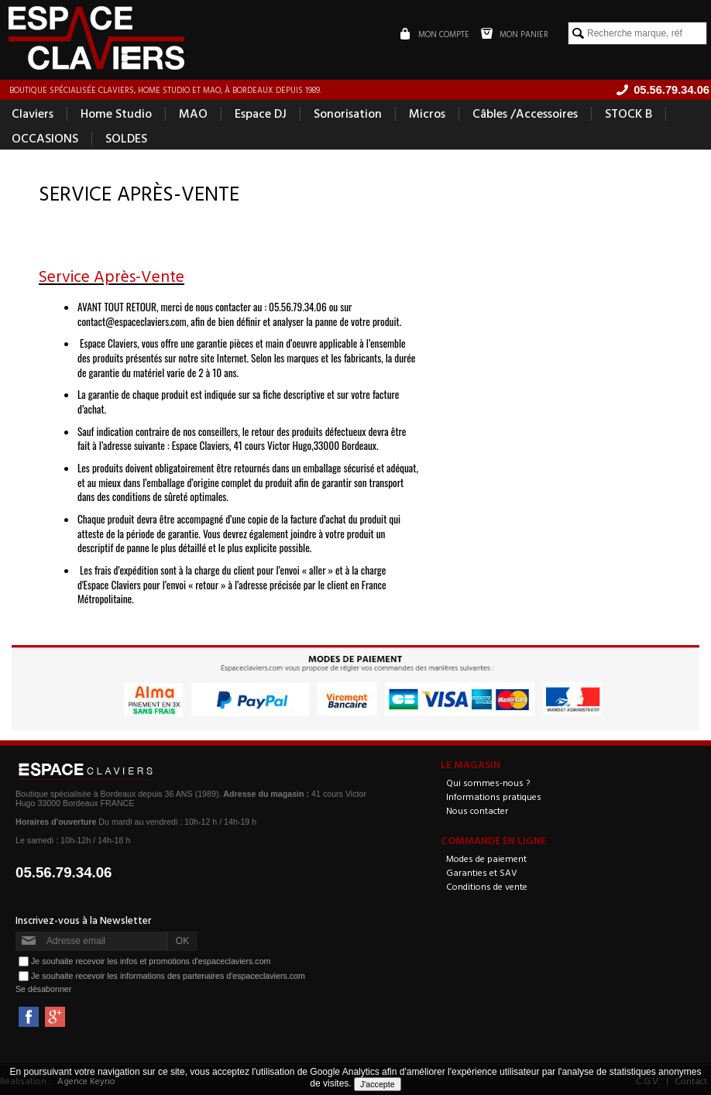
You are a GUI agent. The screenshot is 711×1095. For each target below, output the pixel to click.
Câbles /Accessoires (525, 113)
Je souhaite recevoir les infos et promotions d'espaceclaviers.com (150, 960)
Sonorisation (348, 113)
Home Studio (116, 113)
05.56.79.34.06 (63, 872)
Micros (427, 113)
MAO (193, 113)
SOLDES (126, 138)
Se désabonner (43, 989)
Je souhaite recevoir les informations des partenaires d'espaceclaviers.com (168, 975)
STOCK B (628, 113)
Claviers (32, 113)
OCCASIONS (45, 138)
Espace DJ (261, 113)
